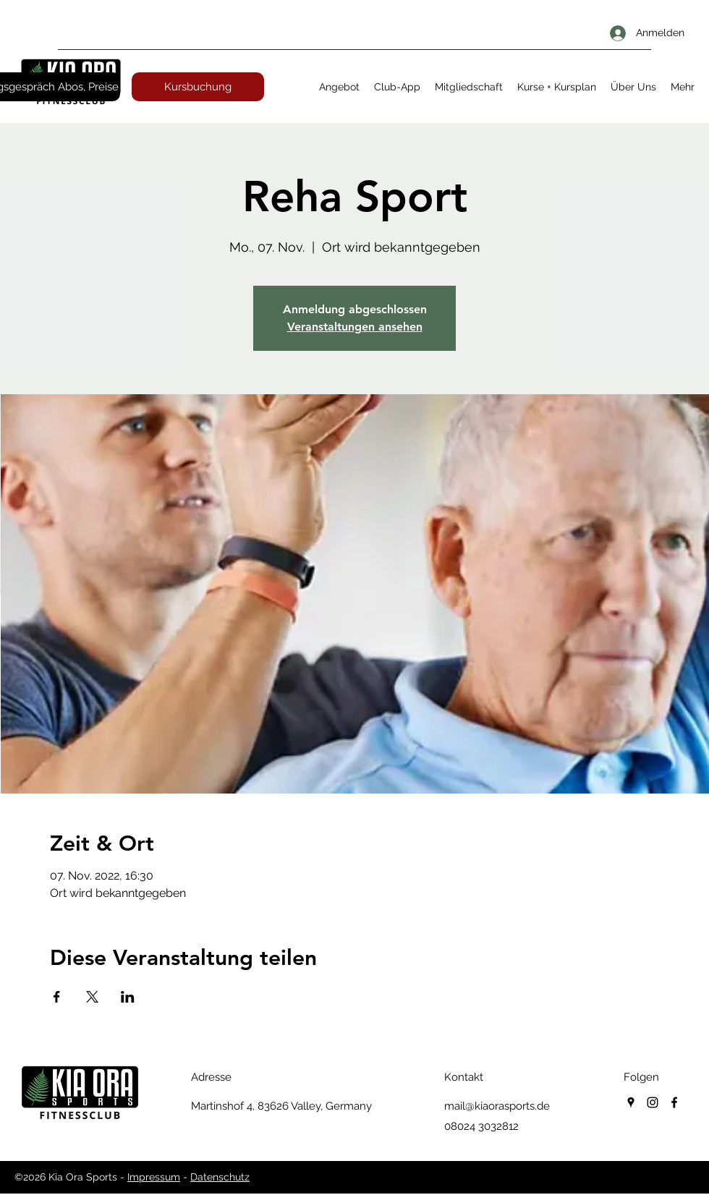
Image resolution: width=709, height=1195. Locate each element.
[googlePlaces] (631, 1102)
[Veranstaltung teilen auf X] (92, 997)
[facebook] (674, 1102)
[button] (339, 87)
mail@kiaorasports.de (497, 1106)
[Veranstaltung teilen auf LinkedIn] (128, 997)
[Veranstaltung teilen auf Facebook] (57, 997)
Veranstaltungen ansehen (355, 326)
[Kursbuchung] (198, 86)
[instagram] (652, 1102)
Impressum (153, 1177)
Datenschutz (220, 1177)
